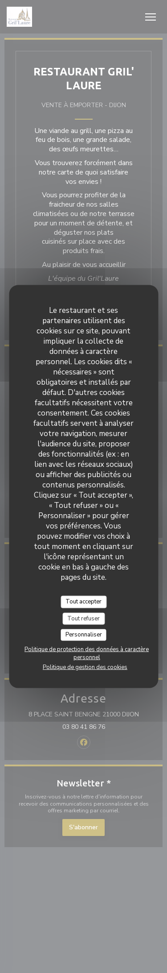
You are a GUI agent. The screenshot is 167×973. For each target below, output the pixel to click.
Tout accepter (83, 602)
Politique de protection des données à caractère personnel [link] (86, 653)
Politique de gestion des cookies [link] (85, 667)
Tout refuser (83, 618)
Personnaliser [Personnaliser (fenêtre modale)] (83, 635)
